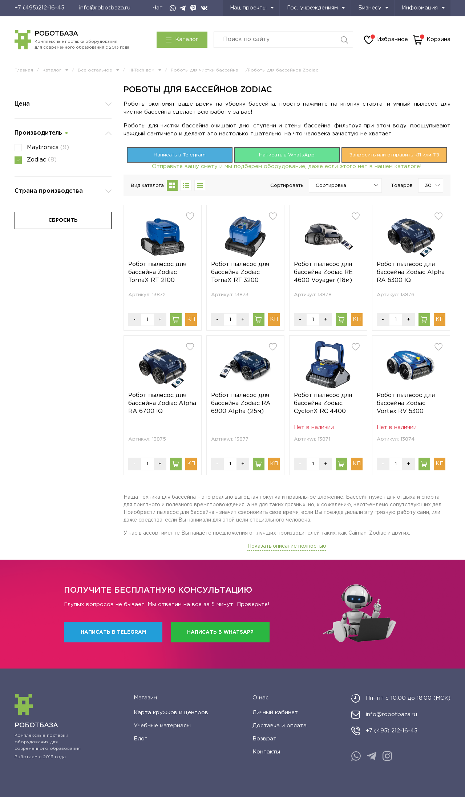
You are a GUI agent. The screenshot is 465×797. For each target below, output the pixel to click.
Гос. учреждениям (316, 7)
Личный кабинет (275, 712)
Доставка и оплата (279, 725)
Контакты (266, 751)
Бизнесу (373, 7)
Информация (423, 7)
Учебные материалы (162, 725)
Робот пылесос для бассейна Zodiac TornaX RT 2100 (157, 272)
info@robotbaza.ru (104, 7)
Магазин (145, 697)
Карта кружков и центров (171, 712)
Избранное (386, 40)
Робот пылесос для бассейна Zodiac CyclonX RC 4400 (323, 403)
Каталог (182, 39)
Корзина (431, 40)
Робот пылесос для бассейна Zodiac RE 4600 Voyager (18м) (323, 272)
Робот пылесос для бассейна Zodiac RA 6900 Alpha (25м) (241, 403)
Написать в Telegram (180, 155)
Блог (140, 738)
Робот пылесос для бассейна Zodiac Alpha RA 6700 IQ (162, 403)
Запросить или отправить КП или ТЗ (394, 155)
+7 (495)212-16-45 (39, 7)
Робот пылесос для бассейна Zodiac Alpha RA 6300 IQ (411, 272)
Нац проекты (252, 7)
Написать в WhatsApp (287, 155)
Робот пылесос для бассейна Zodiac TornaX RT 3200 (240, 272)
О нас (260, 697)
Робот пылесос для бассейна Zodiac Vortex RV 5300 (406, 403)
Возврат (264, 738)
